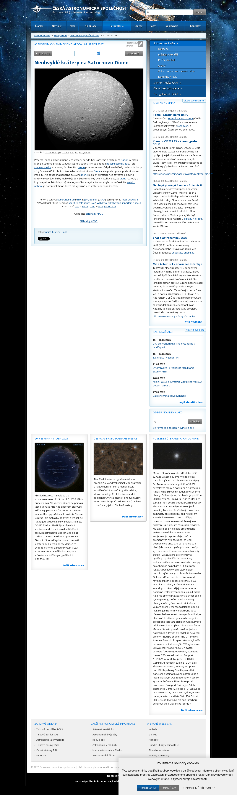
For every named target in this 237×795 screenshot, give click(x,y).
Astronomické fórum (103, 755)
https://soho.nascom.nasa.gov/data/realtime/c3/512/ (183, 174)
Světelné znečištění (103, 729)
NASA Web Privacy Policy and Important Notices (116, 203)
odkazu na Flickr (193, 218)
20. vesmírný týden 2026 (51, 438)
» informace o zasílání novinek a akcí (173, 427)
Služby (138, 26)
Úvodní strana (42, 35)
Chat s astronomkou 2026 (170, 238)
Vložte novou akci (195, 329)
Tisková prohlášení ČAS (49, 729)
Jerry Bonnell (91, 199)
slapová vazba (42, 167)
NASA (87, 152)
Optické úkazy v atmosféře (164, 745)
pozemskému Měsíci (117, 163)
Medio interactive (100, 781)
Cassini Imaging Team (57, 152)
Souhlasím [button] (148, 788)
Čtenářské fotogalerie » (167, 88)
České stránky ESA (46, 750)
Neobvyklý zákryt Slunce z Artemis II (177, 185)
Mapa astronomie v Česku (107, 750)
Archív (161, 65)
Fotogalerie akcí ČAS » (167, 94)
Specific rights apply (79, 203)
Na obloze (91, 26)
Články (39, 26)
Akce (72, 26)
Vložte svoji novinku (194, 100)
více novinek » (194, 321)
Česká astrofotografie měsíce (115, 438)
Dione (81, 167)
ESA (81, 152)
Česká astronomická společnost (58, 767)
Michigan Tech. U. (107, 206)
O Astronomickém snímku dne (176, 71)
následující (132, 53)
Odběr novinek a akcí (168, 412)
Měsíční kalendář (168, 54)
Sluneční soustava (159, 750)
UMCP (102, 199)
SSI (72, 152)
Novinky (56, 26)
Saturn (125, 160)
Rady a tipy (98, 739)
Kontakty (195, 26)
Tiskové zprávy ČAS (47, 734)
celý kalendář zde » (191, 402)
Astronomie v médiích (104, 745)
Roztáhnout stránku (132, 44)
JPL (76, 152)
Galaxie (153, 734)
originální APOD (94, 213)
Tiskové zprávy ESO (47, 745)
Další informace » (74, 565)
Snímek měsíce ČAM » (167, 82)
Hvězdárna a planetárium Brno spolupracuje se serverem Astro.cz (115, 767)
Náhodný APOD (89, 221)
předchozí (44, 53)
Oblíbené (163, 49)
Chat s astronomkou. (183, 252)
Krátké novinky (164, 102)
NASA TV (41, 755)
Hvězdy (153, 729)
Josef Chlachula (130, 199)
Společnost (171, 26)
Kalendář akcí (163, 332)
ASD (77, 206)
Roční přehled (166, 60)
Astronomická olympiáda (50, 739)
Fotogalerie (117, 26)
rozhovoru (183, 126)
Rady (153, 26)
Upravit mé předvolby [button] (199, 788)
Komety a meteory (159, 755)
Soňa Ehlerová (178, 233)
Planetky (153, 739)
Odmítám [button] (169, 788)
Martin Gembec (179, 136)
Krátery (56, 232)
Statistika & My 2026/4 (180, 118)
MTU (78, 199)
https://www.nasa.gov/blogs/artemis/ (174, 316)
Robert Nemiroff (66, 199)
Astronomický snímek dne (84, 35)
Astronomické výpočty (104, 734)
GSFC (92, 206)
